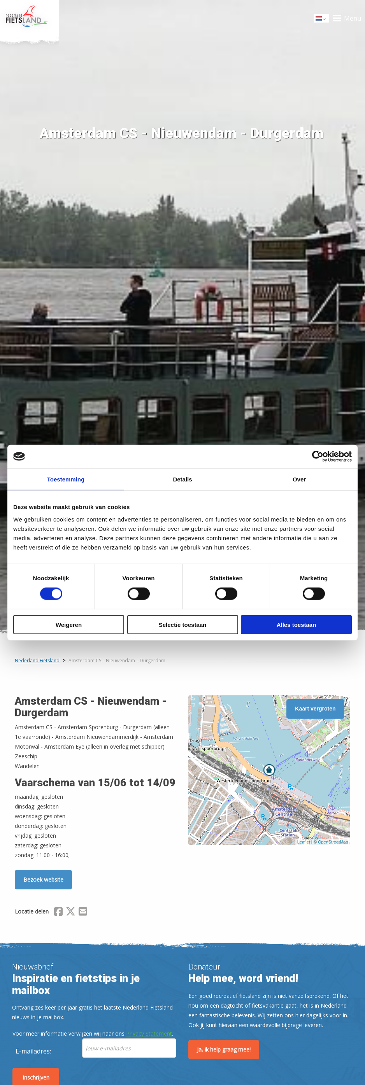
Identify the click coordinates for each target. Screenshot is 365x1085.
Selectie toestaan (183, 624)
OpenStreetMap (333, 842)
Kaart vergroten (315, 708)
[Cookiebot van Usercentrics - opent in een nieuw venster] (318, 456)
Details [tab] (182, 479)
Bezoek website (43, 879)
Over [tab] (299, 479)
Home (29, 18)
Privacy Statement (149, 1033)
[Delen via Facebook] (58, 912)
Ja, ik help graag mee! (224, 1049)
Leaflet (303, 842)
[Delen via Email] (83, 912)
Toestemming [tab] (65, 479)
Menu (352, 18)
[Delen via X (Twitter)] (70, 912)
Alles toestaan (296, 624)
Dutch (322, 19)
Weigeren (69, 624)
